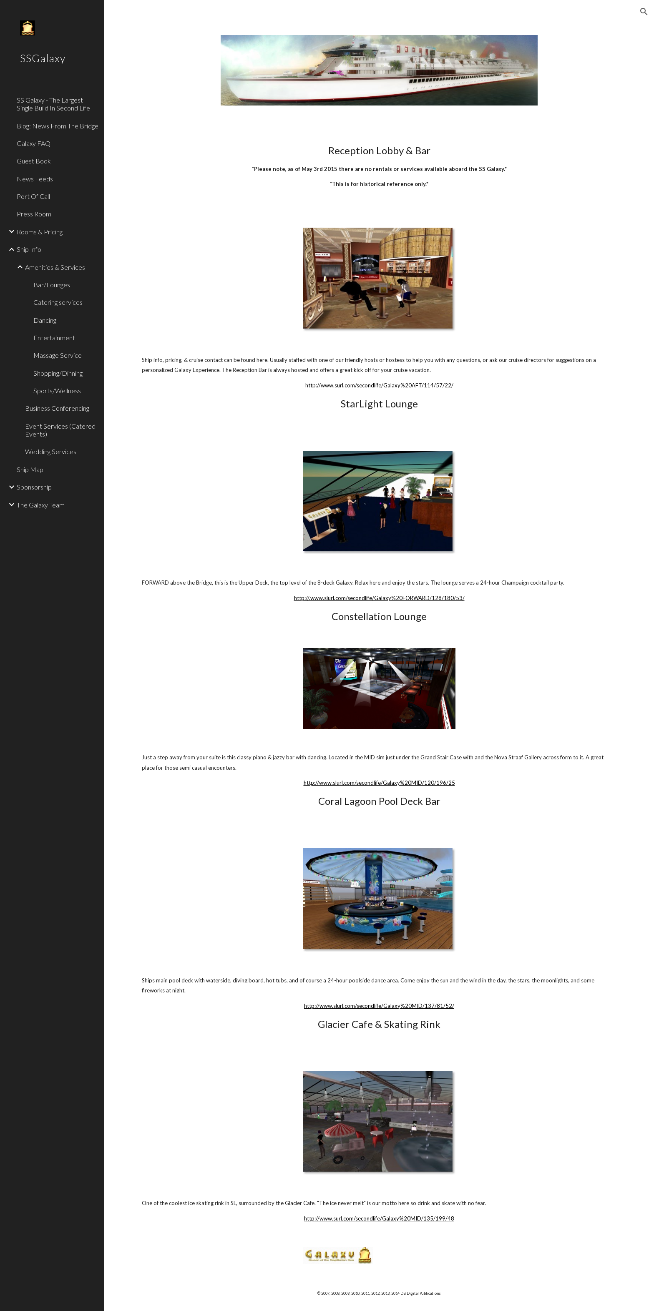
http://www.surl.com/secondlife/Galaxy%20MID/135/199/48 (379, 1218)
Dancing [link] (44, 320)
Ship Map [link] (30, 469)
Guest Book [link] (34, 161)
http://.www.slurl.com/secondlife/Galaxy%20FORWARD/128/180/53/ (379, 598)
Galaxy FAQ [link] (33, 143)
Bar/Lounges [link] (51, 285)
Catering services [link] (58, 302)
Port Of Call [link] (33, 196)
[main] (379, 173)
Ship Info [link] (29, 249)
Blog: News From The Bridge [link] (57, 126)
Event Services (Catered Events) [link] (60, 430)
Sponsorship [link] (34, 487)
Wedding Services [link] (50, 451)
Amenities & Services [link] (55, 267)
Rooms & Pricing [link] (40, 232)
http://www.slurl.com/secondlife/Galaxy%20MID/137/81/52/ (379, 1005)
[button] (644, 12)
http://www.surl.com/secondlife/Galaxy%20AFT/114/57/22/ (379, 385)
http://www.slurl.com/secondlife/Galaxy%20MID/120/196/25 (379, 782)
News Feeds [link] (35, 179)
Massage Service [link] (57, 355)
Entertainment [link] (54, 338)
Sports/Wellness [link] (57, 390)
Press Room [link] (34, 214)
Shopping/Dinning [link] (58, 373)
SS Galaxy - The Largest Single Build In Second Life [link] (53, 104)
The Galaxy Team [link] (41, 505)
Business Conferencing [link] (57, 408)
